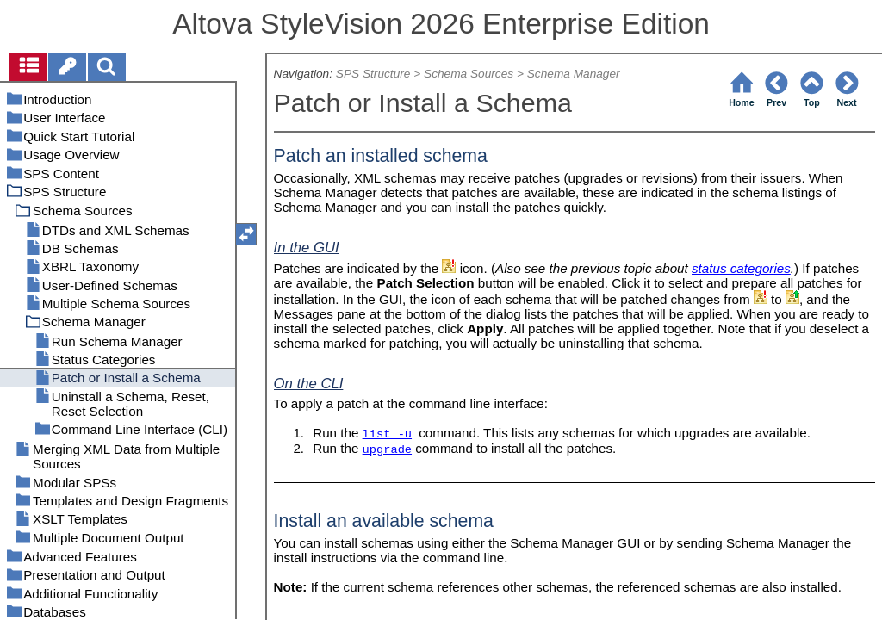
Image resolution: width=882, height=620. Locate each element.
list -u (387, 434)
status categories (741, 268)
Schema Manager (573, 73)
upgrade (387, 449)
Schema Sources (468, 73)
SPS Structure (373, 73)
